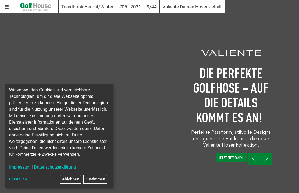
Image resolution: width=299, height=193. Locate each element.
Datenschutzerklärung (55, 167)
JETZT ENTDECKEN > (232, 157)
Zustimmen (95, 179)
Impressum (19, 167)
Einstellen (18, 179)
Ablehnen (70, 179)
